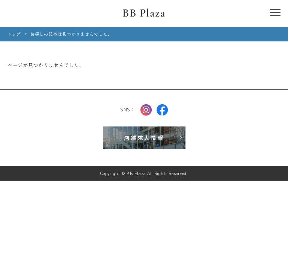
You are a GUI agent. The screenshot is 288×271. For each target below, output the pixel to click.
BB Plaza (144, 13)
